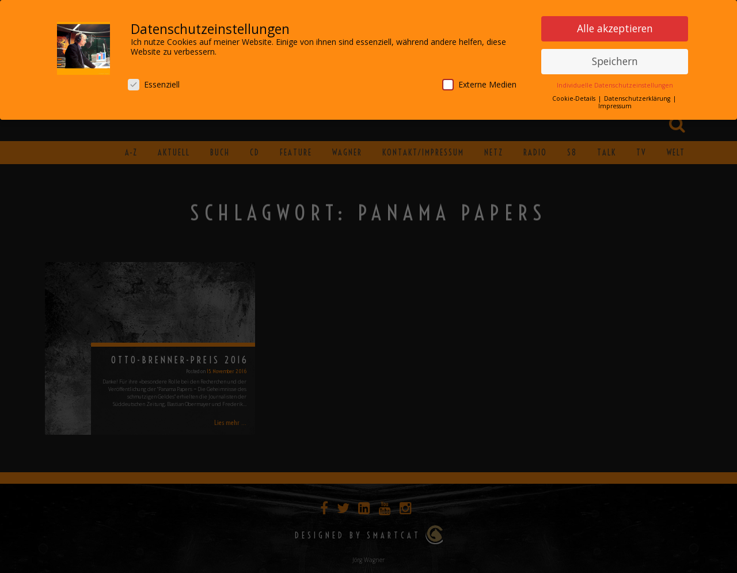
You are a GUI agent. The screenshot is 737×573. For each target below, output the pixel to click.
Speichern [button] (615, 59)
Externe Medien (479, 82)
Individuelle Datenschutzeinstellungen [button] (615, 83)
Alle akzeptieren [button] (615, 26)
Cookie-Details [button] (574, 96)
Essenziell (154, 82)
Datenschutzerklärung (638, 96)
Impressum (615, 104)
